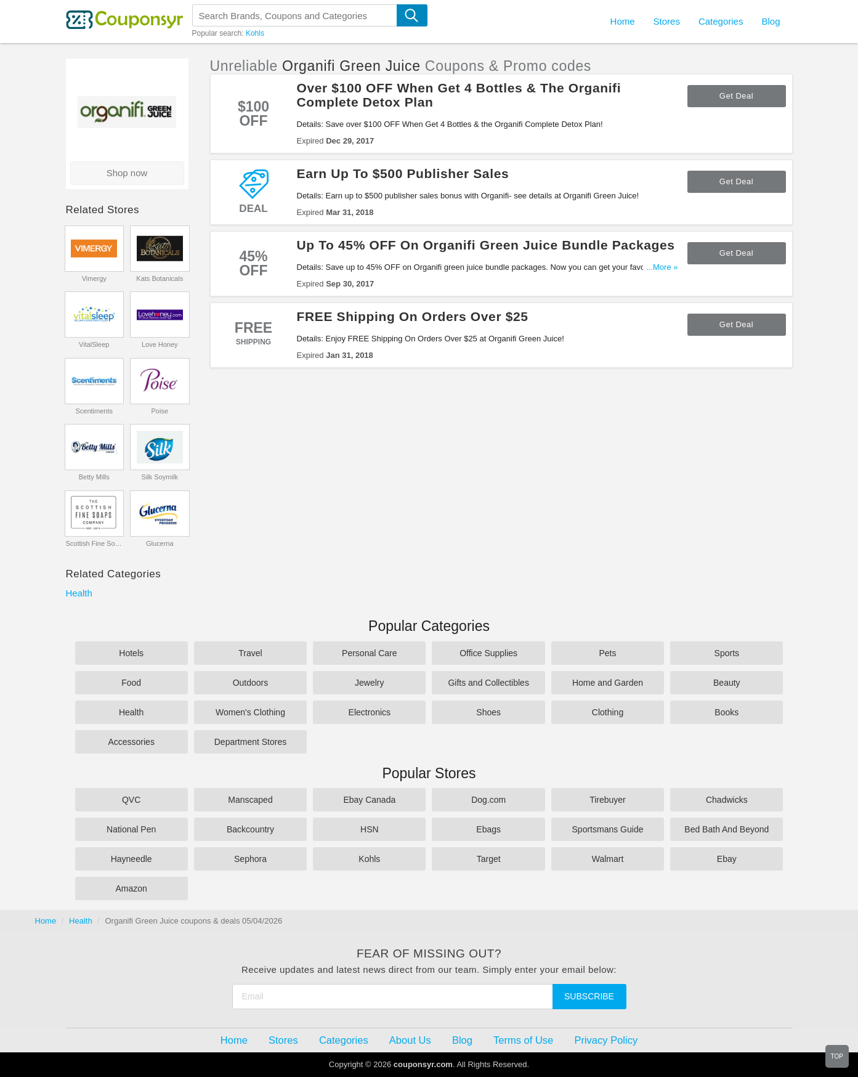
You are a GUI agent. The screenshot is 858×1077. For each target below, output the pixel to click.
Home (46, 920)
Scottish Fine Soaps (94, 543)
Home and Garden (607, 683)
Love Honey (160, 344)
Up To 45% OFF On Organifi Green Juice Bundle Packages (486, 245)
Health (79, 593)
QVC (131, 800)
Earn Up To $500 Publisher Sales (403, 173)
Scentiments (94, 411)
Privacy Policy (605, 1040)
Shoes (488, 712)
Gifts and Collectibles (488, 683)
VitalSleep (94, 344)
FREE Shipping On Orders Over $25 (412, 316)
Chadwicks (727, 800)
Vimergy (94, 278)
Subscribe (589, 996)
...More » (662, 267)
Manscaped (250, 800)
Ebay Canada (369, 800)
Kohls (255, 33)
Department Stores (250, 742)
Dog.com (488, 800)
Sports (726, 653)
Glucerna (160, 543)
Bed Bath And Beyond (726, 829)
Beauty (726, 683)
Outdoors (251, 683)
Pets (607, 653)
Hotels (131, 653)
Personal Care (369, 653)
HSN (369, 829)
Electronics (370, 712)
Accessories (131, 742)
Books (726, 712)
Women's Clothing (250, 712)
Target (489, 859)
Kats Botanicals (159, 278)
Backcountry (250, 829)
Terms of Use (523, 1040)
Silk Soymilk (160, 477)
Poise (159, 411)
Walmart (608, 859)
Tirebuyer (607, 800)
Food (131, 683)
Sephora (250, 859)
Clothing (607, 712)
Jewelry (369, 683)
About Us (410, 1040)
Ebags (488, 829)
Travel (250, 653)
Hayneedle (131, 859)
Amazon (131, 888)
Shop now (127, 173)
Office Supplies (488, 653)
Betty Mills (94, 477)
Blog (770, 21)
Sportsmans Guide (608, 829)
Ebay (727, 859)
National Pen (131, 829)
